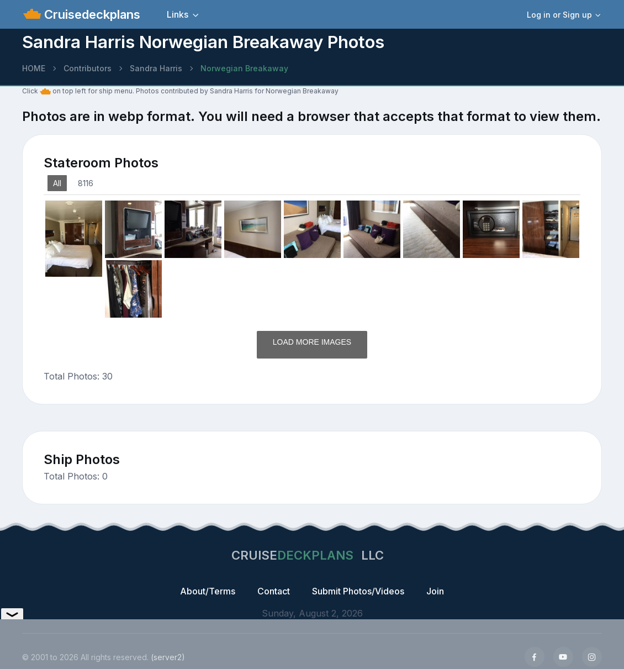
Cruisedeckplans (90, 14)
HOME (33, 68)
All (57, 183)
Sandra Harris (156, 68)
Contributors (88, 68)
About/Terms (207, 591)
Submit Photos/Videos (358, 591)
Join (435, 591)
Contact (273, 591)
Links (177, 14)
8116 (85, 183)
